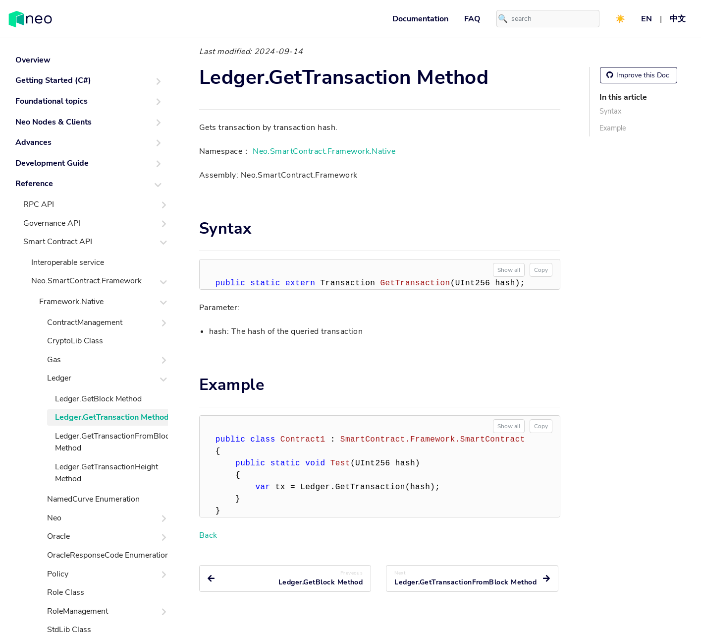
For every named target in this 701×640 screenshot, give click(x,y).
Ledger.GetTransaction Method (112, 417)
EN (646, 18)
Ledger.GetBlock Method (98, 398)
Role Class (65, 592)
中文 (678, 18)
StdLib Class (69, 629)
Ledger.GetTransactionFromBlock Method (114, 442)
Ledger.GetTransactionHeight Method (106, 472)
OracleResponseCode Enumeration (108, 555)
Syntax (610, 111)
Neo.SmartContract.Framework (86, 280)
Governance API (51, 223)
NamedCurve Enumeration (93, 499)
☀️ (620, 18)
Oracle (58, 536)
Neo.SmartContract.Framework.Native (324, 151)
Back (208, 535)
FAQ (472, 18)
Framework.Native (71, 301)
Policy (57, 574)
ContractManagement (84, 322)
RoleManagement (77, 611)
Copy (541, 270)
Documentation (420, 18)
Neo (54, 517)
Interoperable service (67, 262)
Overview (33, 60)
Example (612, 128)
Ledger (59, 378)
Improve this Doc (637, 75)
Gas (54, 359)
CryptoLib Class (75, 340)
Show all (508, 270)
